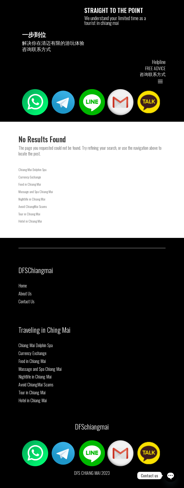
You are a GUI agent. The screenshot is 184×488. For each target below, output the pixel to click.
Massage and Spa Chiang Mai (35, 191)
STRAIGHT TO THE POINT (113, 10)
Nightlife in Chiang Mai (31, 198)
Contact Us (26, 301)
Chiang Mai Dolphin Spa (32, 169)
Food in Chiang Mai (29, 184)
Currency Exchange (29, 176)
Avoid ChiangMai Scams (32, 206)
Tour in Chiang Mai (29, 213)
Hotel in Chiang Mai (30, 221)
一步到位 (34, 34)
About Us (25, 293)
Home (22, 285)
